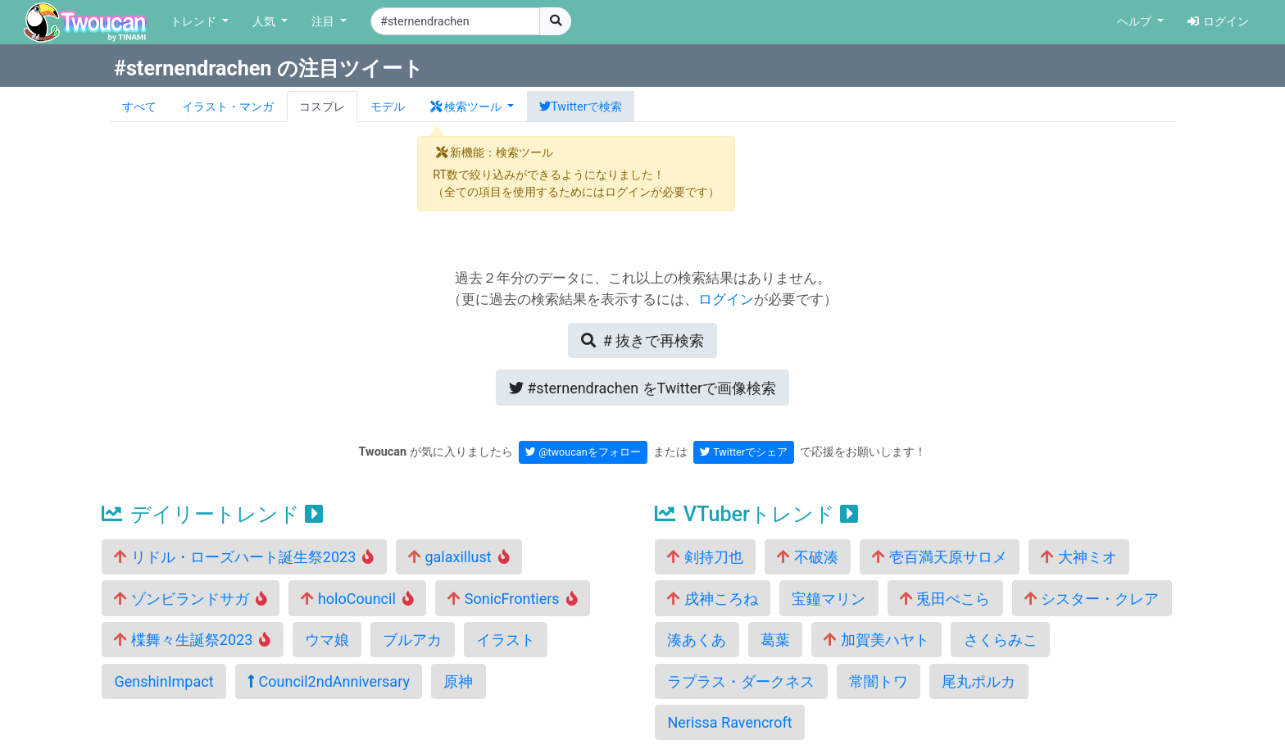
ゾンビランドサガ (190, 598)
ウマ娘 (327, 639)
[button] (472, 106)
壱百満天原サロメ (939, 556)
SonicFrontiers (512, 598)
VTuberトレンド (756, 514)
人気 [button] (265, 22)
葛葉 (775, 639)
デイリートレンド (212, 514)
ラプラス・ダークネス (741, 681)
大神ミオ (1078, 556)
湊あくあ (696, 639)
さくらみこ (1001, 639)
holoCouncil (357, 598)
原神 (458, 681)
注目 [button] (324, 22)
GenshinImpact (163, 681)
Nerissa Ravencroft (729, 722)
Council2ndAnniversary (328, 681)
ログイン (1218, 22)
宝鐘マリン (828, 598)
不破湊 (807, 556)
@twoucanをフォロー (583, 452)
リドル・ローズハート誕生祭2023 (244, 556)
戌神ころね (712, 598)
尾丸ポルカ (978, 681)
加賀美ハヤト (876, 639)
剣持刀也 (704, 556)
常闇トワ (878, 681)
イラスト (505, 639)
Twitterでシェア (744, 452)
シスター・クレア (1091, 598)
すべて (139, 107)
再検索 (642, 340)
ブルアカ (412, 639)
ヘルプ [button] (1136, 22)
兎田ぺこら (945, 598)
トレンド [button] (195, 22)
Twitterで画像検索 (642, 388)
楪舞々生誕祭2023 (192, 639)
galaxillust (459, 556)
